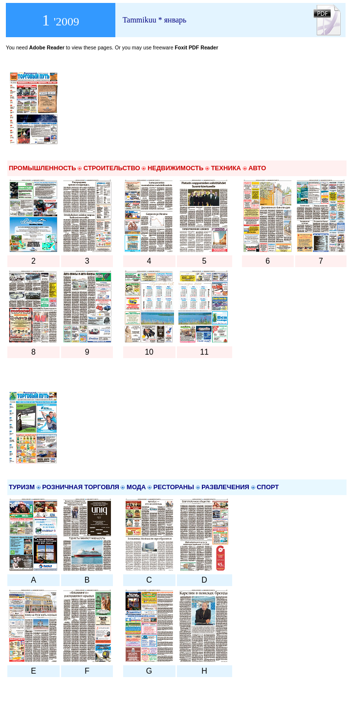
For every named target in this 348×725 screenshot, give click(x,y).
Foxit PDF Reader (196, 47)
